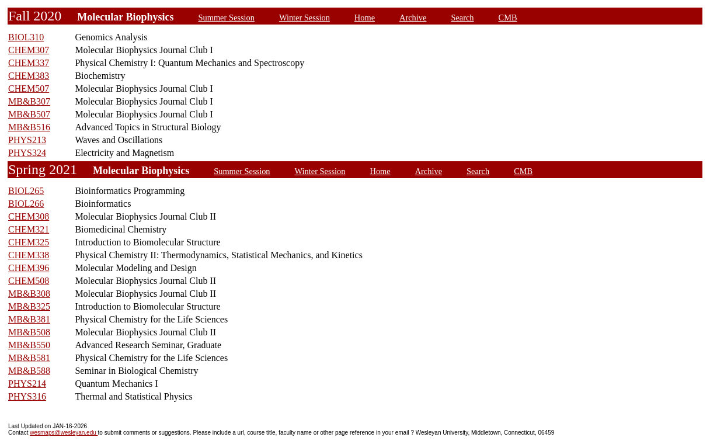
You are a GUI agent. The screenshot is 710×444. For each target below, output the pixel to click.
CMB (508, 17)
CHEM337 (28, 63)
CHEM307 (28, 50)
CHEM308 (28, 216)
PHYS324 (27, 153)
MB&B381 (29, 319)
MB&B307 (29, 101)
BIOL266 (26, 204)
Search (462, 17)
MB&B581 (29, 358)
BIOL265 (26, 191)
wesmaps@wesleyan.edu (64, 432)
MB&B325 (29, 306)
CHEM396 (28, 268)
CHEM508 (28, 281)
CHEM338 (28, 255)
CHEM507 (28, 88)
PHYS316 (27, 396)
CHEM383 (28, 76)
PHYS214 (27, 383)
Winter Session (304, 17)
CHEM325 (28, 242)
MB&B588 (29, 371)
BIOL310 (26, 37)
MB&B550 (29, 345)
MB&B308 (29, 294)
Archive (412, 17)
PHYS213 (27, 140)
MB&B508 (29, 332)
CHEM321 (28, 229)
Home (364, 17)
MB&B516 (29, 127)
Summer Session (227, 17)
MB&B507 (29, 114)
